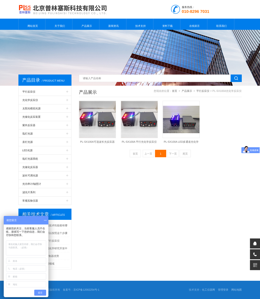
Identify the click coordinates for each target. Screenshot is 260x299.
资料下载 (167, 24)
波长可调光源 (30, 175)
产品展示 (86, 24)
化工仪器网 (208, 289)
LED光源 (27, 150)
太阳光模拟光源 (31, 108)
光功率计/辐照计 (31, 183)
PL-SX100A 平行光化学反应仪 (139, 141)
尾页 (185, 153)
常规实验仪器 (30, 200)
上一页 (148, 153)
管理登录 (223, 289)
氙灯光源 (27, 133)
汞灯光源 (27, 141)
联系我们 (221, 24)
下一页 (173, 153)
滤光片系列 (28, 192)
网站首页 (32, 24)
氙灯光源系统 (30, 158)
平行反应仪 (28, 91)
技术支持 (140, 24)
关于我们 (59, 24)
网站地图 (236, 289)
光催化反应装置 (31, 116)
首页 (174, 90)
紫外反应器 (28, 125)
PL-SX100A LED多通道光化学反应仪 (181, 142)
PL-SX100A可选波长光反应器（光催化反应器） (97, 142)
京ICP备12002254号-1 (86, 289)
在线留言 (194, 24)
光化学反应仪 (30, 100)
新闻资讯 (113, 24)
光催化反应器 (30, 167)
